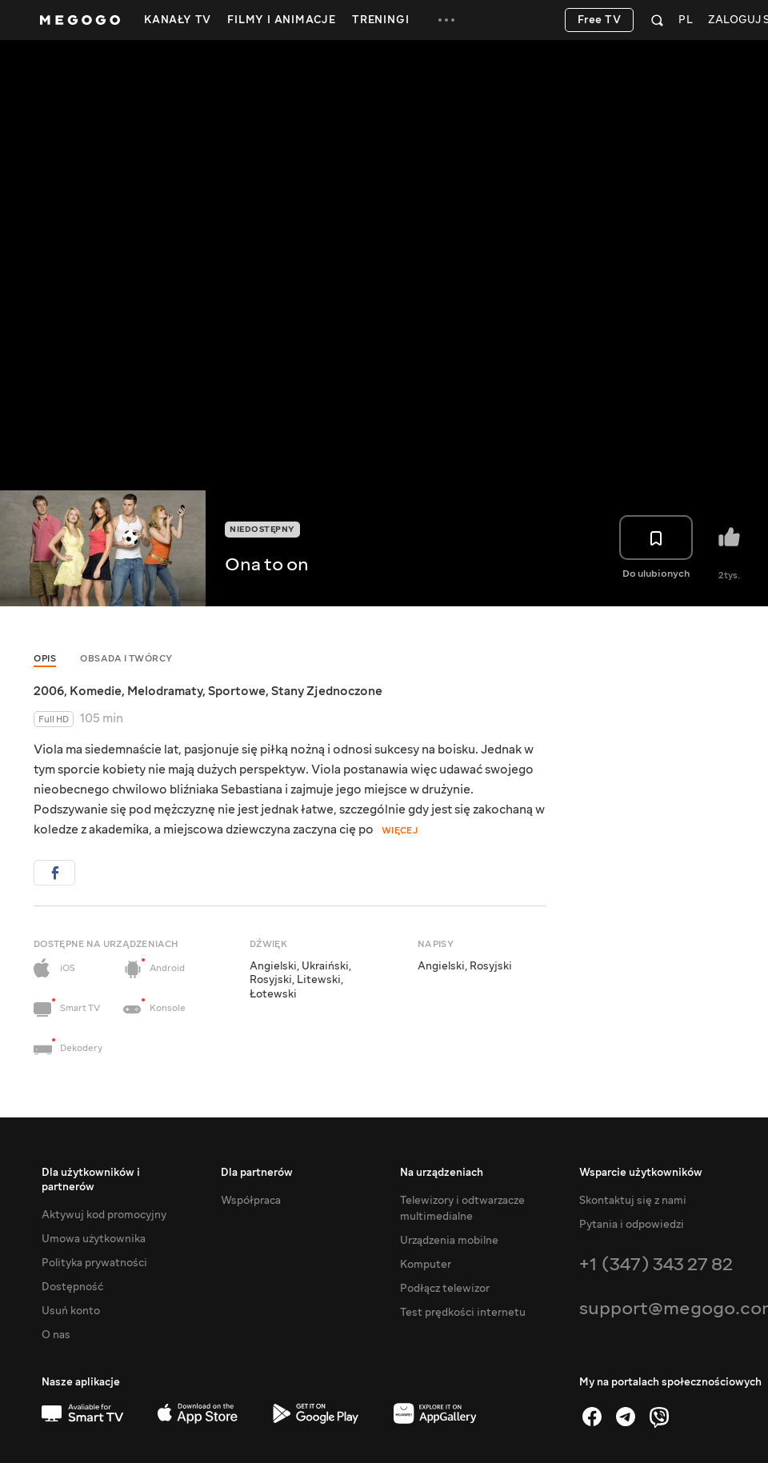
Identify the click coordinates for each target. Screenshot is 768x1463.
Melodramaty (164, 691)
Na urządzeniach (441, 1172)
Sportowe (237, 691)
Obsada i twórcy (126, 659)
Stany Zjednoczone (326, 691)
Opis (45, 659)
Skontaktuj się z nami (632, 1200)
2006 (49, 691)
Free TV (600, 20)
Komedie (96, 691)
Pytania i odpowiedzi (631, 1224)
